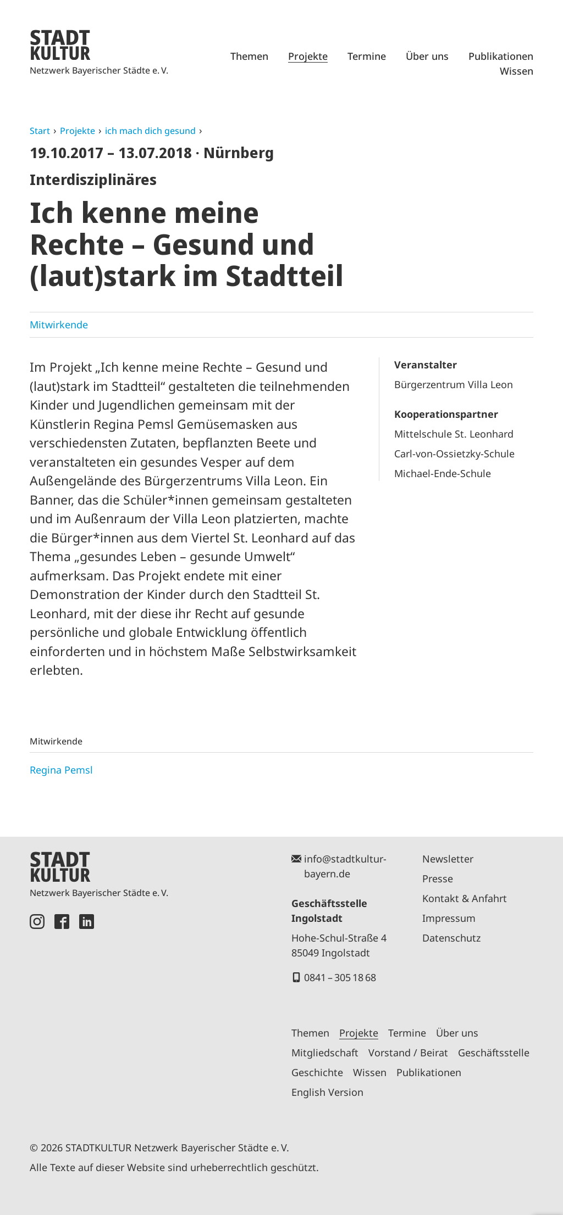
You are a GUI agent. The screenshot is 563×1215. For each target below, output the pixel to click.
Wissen (516, 70)
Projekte (308, 56)
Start (40, 131)
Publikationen (500, 56)
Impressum (449, 918)
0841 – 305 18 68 (340, 977)
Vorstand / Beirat (408, 1052)
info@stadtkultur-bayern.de (345, 866)
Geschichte (317, 1072)
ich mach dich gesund (150, 131)
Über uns (427, 56)
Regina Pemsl (61, 769)
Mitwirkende (59, 324)
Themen (249, 56)
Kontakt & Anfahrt (464, 898)
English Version (327, 1092)
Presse (437, 878)
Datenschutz (451, 937)
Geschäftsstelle (493, 1052)
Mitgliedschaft (324, 1052)
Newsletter (447, 858)
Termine (366, 56)
